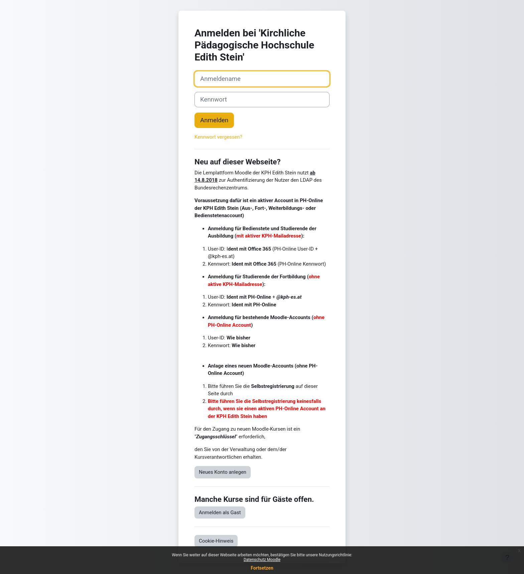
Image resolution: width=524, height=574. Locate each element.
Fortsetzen (262, 568)
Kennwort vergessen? (218, 137)
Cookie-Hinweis (216, 541)
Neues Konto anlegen (222, 472)
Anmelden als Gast (220, 513)
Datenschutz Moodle (262, 559)
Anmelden (214, 120)
